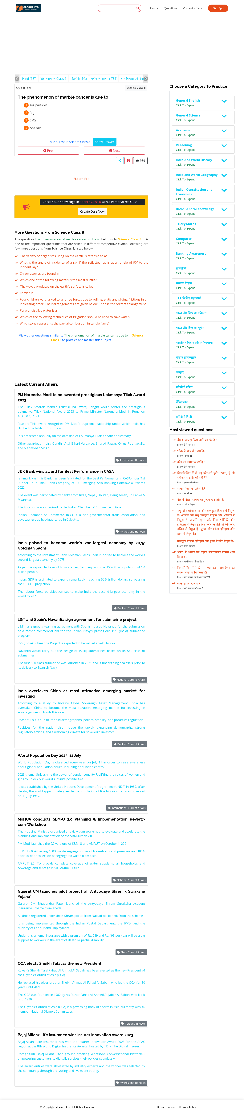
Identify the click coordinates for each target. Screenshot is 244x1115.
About (172, 1107)
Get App (218, 8)
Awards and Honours (131, 460)
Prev (48, 150)
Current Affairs (192, 8)
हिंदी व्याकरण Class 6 (53, 79)
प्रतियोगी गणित (79, 79)
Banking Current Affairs (130, 608)
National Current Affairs (129, 679)
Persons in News (133, 1023)
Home (154, 8)
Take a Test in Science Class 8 (69, 142)
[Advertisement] (122, 28)
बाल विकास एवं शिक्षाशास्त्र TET (139, 79)
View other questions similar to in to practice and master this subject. (81, 337)
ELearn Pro (81, 179)
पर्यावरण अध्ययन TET (104, 79)
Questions (170, 8)
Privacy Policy (187, 1107)
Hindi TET (29, 79)
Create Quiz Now (92, 211)
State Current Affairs (131, 952)
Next (114, 150)
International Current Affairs (127, 808)
